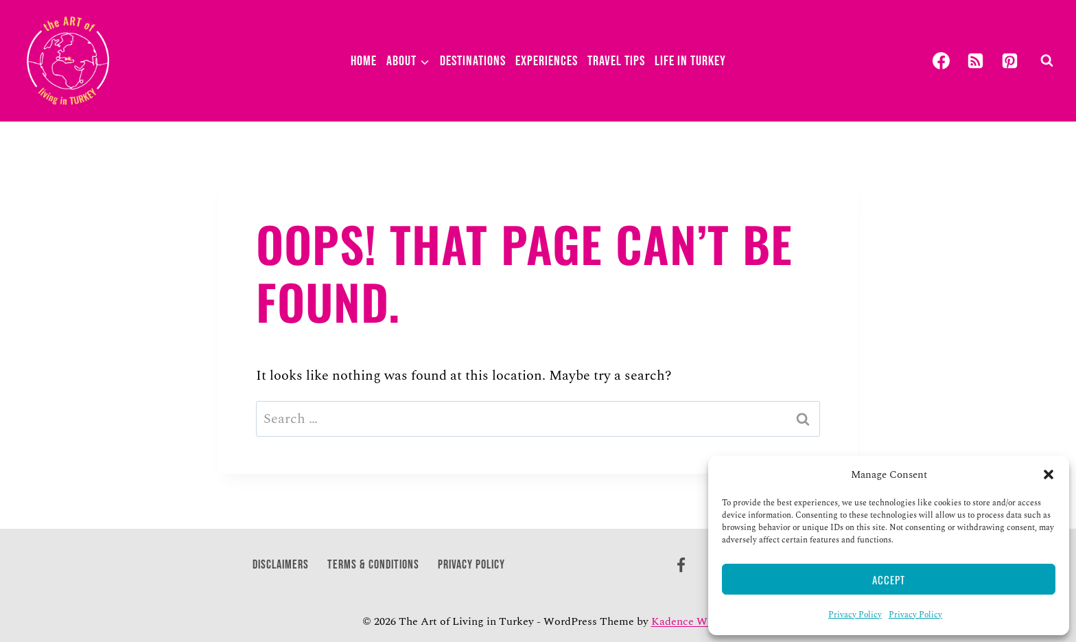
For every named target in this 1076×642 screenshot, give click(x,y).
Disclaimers (281, 565)
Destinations (473, 61)
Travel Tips (616, 61)
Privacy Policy (855, 614)
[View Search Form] (1046, 61)
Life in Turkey (690, 61)
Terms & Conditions (373, 565)
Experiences (546, 61)
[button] (1048, 474)
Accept (888, 579)
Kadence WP (682, 621)
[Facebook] (941, 61)
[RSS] (975, 61)
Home (364, 61)
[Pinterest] (1009, 61)
